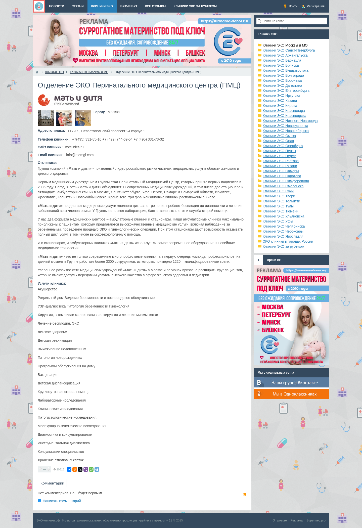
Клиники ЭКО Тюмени (280, 211)
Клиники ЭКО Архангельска (285, 55)
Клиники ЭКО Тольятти (281, 201)
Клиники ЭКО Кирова (280, 106)
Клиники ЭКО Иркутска (281, 96)
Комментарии (52, 483)
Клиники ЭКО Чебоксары (283, 231)
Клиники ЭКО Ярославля (283, 236)
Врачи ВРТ (275, 260)
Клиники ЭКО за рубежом (283, 246)
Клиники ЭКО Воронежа (282, 80)
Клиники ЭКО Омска (279, 136)
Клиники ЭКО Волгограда (283, 75)
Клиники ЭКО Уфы (278, 221)
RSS (244, 495)
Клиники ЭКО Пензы (279, 151)
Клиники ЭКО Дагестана (282, 85)
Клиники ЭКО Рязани (280, 166)
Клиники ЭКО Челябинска (284, 226)
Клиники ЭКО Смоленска (283, 186)
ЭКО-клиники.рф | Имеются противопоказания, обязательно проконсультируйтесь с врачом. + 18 (104, 520)
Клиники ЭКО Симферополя (286, 181)
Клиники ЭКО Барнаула (282, 60)
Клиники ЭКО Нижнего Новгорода (290, 121)
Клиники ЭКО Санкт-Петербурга (289, 50)
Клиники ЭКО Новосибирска (286, 131)
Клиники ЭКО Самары (281, 171)
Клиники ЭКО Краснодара (284, 111)
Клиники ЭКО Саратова (282, 176)
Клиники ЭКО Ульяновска (283, 216)
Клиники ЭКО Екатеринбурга (286, 91)
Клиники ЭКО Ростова (281, 161)
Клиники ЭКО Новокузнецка (285, 126)
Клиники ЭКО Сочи (278, 191)
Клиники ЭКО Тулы (278, 206)
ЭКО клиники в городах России (288, 241)
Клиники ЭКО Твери (279, 196)
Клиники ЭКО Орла (278, 141)
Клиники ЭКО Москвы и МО (285, 45)
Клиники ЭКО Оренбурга (283, 146)
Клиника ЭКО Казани (280, 101)
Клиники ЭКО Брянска (281, 65)
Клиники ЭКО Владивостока (285, 70)
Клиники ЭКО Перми (279, 156)
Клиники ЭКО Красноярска (284, 116)
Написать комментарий (62, 501)
